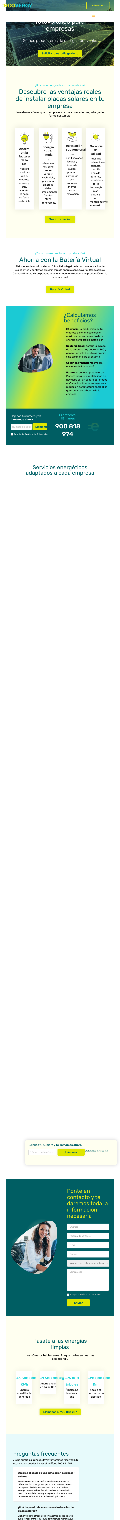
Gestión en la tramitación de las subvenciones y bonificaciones (15, 1479)
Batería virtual (22, 16)
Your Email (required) (88, 1057)
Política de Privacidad (99, 1151)
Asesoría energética (16, 1449)
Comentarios (88, 1092)
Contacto (83, 16)
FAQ (64, 16)
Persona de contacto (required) (88, 1048)
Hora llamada (88, 1075)
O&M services (13, 1455)
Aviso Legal (61, 1499)
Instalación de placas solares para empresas (45, 1451)
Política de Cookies (77, 1499)
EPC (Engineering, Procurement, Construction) (15, 1465)
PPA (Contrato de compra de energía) (43, 1461)
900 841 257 (98, 5)
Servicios (5, 16)
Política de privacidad (90, 1106)
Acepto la (22, 434)
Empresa (53, 16)
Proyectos (39, 16)
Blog (72, 16)
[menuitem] (93, 16)
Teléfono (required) (88, 1066)
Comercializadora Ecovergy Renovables (44, 1470)
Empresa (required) (88, 1039)
